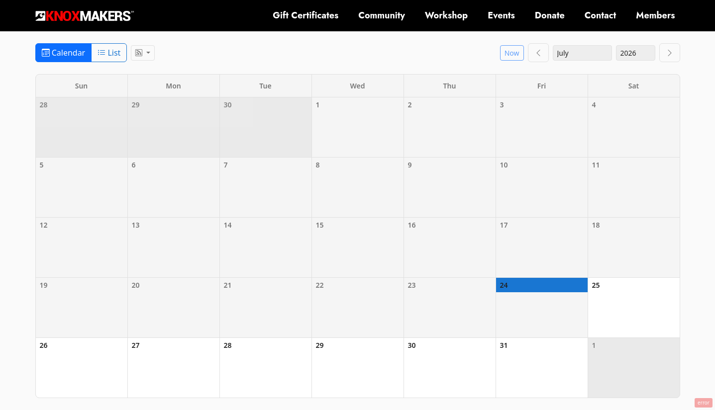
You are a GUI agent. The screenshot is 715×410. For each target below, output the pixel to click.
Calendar (64, 52)
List (109, 52)
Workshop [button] (446, 15)
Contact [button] (600, 15)
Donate (550, 15)
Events (501, 15)
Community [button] (381, 15)
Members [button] (655, 15)
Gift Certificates (305, 15)
